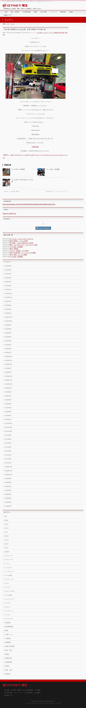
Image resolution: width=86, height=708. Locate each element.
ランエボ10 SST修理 (18, 169)
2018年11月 (8, 380)
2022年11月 (8, 317)
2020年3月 (8, 348)
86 (6, 516)
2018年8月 (8, 392)
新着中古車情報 (9, 646)
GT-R (6, 528)
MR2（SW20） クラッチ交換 (18, 241)
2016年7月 (8, 486)
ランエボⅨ (32, 155)
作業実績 (56, 32)
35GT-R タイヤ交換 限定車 (11, 191)
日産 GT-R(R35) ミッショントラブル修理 (22, 252)
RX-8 (6, 548)
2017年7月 (8, 443)
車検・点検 (8, 670)
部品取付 (8, 674)
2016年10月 (8, 474)
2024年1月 (8, 289)
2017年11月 (8, 427)
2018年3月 (8, 411)
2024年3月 (8, 281)
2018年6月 (8, 400)
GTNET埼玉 (35, 147)
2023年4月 (8, 313)
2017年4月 (8, 455)
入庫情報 (8, 638)
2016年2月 (8, 506)
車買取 (38, 690)
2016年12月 (8, 467)
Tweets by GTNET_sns (9, 213)
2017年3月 (8, 459)
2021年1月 (8, 344)
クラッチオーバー (18, 155)
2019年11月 (8, 360)
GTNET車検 (9, 692)
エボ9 (11, 155)
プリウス (8, 603)
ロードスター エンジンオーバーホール (21, 239)
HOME (8, 690)
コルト (7, 583)
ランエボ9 (25, 155)
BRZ (6, 520)
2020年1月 (8, 352)
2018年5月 (8, 404)
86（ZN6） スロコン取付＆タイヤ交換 (21, 243)
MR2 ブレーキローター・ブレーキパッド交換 (23, 245)
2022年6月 (8, 337)
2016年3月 (8, 502)
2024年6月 (8, 278)
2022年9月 (8, 325)
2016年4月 (8, 498)
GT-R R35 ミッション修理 (18, 254)
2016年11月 (8, 470)
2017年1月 (8, 463)
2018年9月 (8, 388)
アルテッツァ (9, 555)
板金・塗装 (8, 650)
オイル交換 (8, 575)
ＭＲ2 (7, 540)
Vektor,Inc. (52, 703)
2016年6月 (8, 490)
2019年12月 (8, 356)
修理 (60, 32)
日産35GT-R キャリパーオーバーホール (57, 191)
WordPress (34, 703)
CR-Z (6, 524)
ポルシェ (8, 607)
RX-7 (6, 544)
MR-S (7, 536)
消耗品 (62, 32)
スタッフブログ (9, 591)
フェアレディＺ (9, 599)
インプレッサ (9, 571)
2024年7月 (8, 274)
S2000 (7, 552)
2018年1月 (8, 419)
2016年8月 (8, 482)
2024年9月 (8, 266)
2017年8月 (8, 439)
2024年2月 (8, 285)
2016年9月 (8, 478)
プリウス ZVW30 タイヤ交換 (18, 250)
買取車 (7, 666)
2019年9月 (8, 368)
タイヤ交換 (39, 32)
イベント (8, 563)
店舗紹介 (38, 692)
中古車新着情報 (29, 690)
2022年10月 (8, 321)
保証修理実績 (9, 626)
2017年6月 (8, 447)
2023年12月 (8, 293)
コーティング (9, 579)
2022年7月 (8, 333)
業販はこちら (9, 695)
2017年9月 (8, 435)
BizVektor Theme (43, 703)
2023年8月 (8, 305)
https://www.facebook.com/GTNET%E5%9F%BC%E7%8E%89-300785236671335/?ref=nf (29, 204)
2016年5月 (8, 494)
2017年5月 (8, 451)
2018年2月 (8, 415)
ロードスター (9, 618)
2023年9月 (8, 301)
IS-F (6, 532)
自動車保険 (8, 662)
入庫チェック (9, 634)
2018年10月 (8, 384)
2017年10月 (8, 431)
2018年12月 (8, 376)
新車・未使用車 (17, 690)
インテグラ (8, 567)
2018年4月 (8, 407)
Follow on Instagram (43, 228)
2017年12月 (8, 423)
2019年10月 (8, 364)
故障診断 (8, 642)
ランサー (51, 32)
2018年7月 (8, 396)
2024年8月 (8, 270)
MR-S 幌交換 (13, 248)
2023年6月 (8, 309)
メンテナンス (45, 32)
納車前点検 (8, 658)
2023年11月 (8, 297)
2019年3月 (8, 372)
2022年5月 (8, 341)
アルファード (9, 559)
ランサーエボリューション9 (47, 155)
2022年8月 (8, 329)
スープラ (8, 587)
